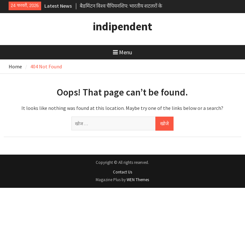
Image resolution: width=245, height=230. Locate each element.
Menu (122, 52)
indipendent (122, 26)
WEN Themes (138, 179)
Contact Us (122, 172)
